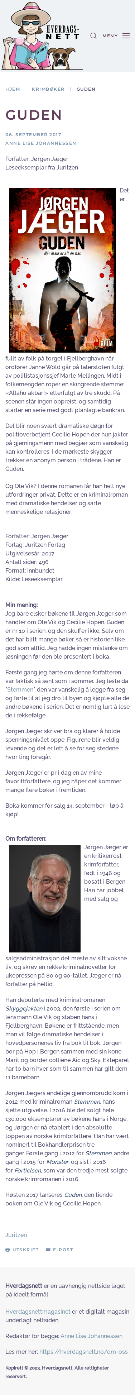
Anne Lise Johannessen (91, 1336)
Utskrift (22, 1249)
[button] (93, 36)
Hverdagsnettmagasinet (38, 1311)
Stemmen (20, 689)
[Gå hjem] (42, 36)
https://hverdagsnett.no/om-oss (83, 1351)
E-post (59, 1249)
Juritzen (16, 1235)
